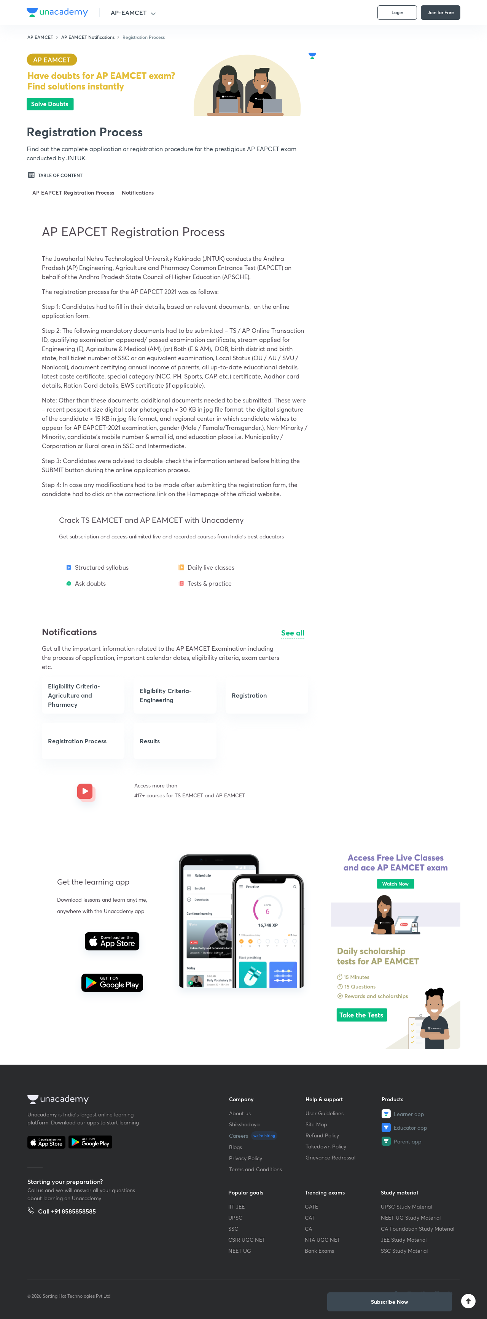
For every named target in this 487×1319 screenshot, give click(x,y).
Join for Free (441, 12)
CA (308, 1228)
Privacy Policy (245, 1158)
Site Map (316, 1124)
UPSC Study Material (406, 1206)
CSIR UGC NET (246, 1239)
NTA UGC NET (322, 1239)
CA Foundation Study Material (417, 1228)
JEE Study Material (404, 1239)
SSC (233, 1228)
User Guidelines (325, 1113)
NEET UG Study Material (411, 1217)
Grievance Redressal (330, 1157)
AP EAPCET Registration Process (73, 192)
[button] (92, 606)
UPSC (235, 1217)
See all (292, 633)
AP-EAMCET (128, 12)
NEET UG (239, 1250)
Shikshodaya (244, 1124)
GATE (311, 1206)
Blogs (235, 1147)
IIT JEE (236, 1206)
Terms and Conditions (255, 1169)
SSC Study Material (404, 1250)
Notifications (138, 192)
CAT (310, 1217)
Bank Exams (319, 1250)
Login (397, 12)
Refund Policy (322, 1135)
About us (240, 1113)
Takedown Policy (326, 1146)
